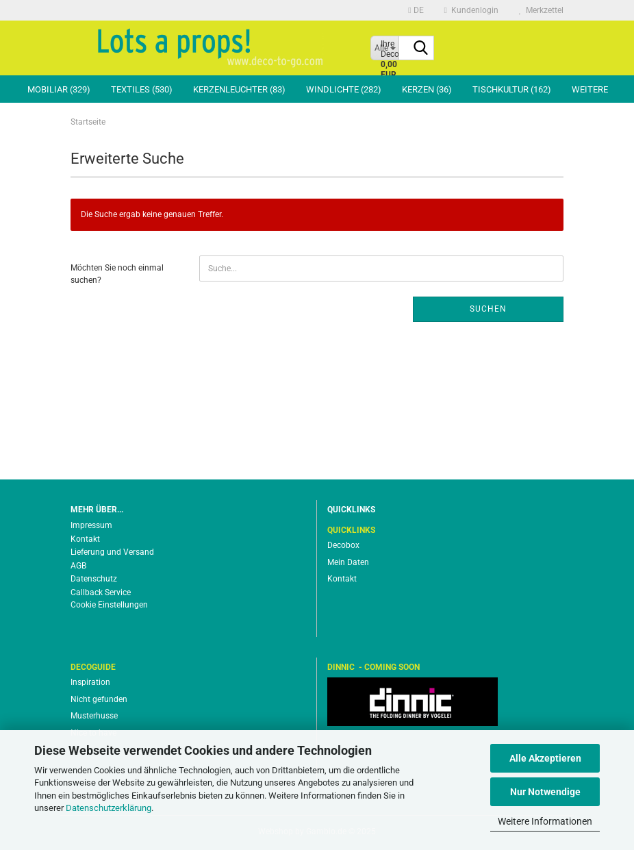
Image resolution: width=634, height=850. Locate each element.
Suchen (488, 309)
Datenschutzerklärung (108, 808)
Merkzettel (541, 10)
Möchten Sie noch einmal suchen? (117, 273)
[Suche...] (421, 48)
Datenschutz (94, 579)
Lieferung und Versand (112, 552)
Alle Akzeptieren (545, 758)
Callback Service (101, 592)
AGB (78, 566)
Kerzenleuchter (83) (239, 89)
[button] (415, 10)
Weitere (590, 89)
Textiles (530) (142, 89)
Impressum (91, 525)
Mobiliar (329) (58, 89)
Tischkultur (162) (511, 89)
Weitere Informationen (545, 821)
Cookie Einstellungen (109, 605)
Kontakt (85, 539)
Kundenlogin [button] (471, 10)
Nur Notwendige (545, 791)
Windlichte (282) (343, 89)
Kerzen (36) (427, 89)
